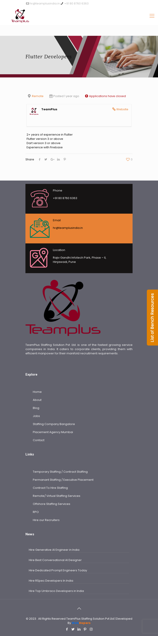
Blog (36, 408)
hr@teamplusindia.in (45, 3)
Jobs (36, 416)
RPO (36, 512)
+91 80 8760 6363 (76, 3)
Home (37, 392)
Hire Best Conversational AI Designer (55, 560)
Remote (38, 96)
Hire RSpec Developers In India (51, 581)
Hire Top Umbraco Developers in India (56, 591)
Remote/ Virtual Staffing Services (56, 496)
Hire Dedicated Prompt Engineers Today (58, 570)
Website (122, 109)
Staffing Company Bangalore (54, 424)
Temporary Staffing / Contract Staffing (60, 472)
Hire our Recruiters (46, 520)
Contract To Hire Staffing (50, 488)
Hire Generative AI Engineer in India (54, 550)
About (37, 400)
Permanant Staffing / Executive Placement (63, 480)
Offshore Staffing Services (51, 504)
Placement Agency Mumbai (53, 432)
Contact (38, 440)
